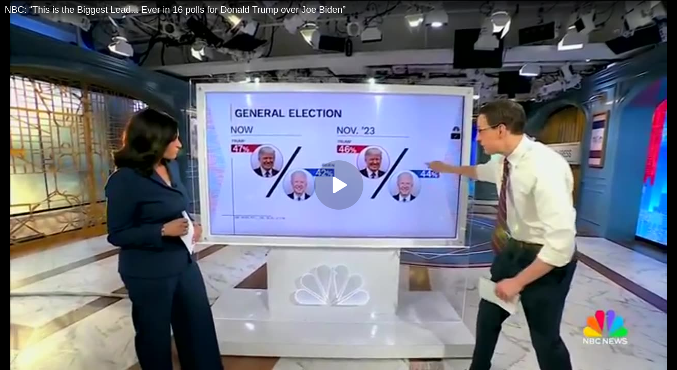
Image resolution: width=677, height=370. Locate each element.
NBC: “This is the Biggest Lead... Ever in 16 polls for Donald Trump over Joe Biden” (175, 10)
